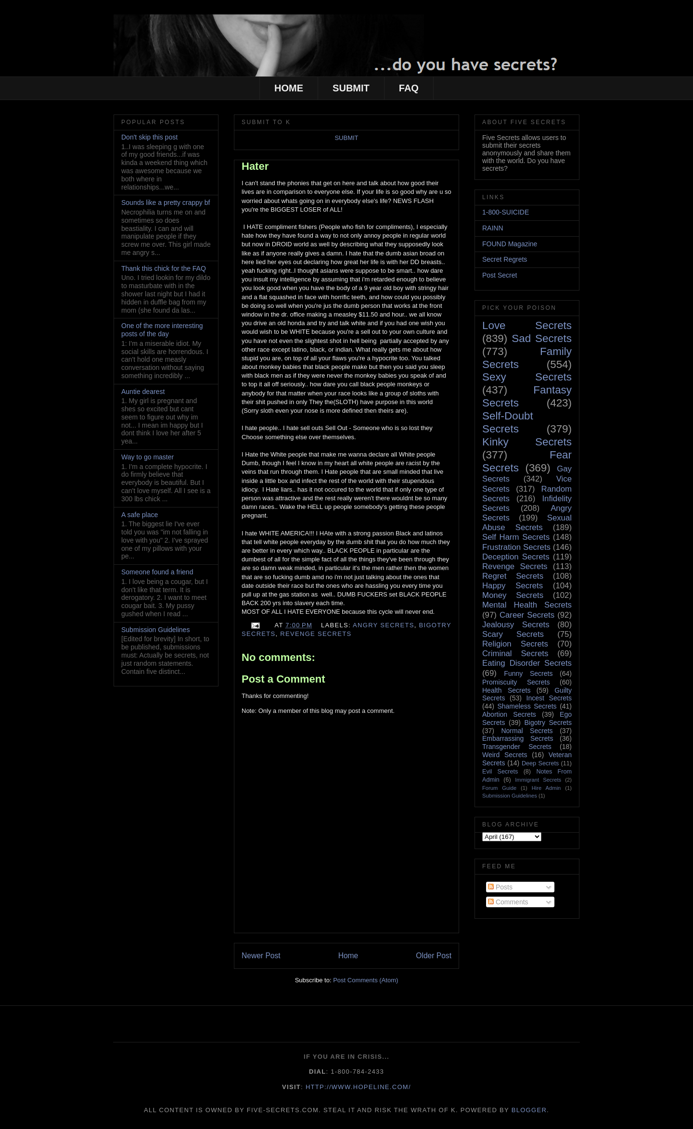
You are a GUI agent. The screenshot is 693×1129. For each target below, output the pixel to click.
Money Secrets (512, 595)
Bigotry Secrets (548, 722)
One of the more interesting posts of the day (162, 330)
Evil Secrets (500, 771)
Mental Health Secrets (527, 604)
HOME (288, 88)
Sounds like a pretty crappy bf (165, 202)
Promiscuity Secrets (516, 682)
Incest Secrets (549, 698)
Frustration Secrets (516, 547)
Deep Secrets (540, 763)
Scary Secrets (513, 634)
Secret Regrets (504, 259)
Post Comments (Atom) (365, 980)
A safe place (139, 515)
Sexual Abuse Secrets (527, 522)
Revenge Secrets (315, 633)
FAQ (409, 88)
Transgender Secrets (517, 746)
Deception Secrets (516, 556)
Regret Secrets (512, 576)
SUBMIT (351, 88)
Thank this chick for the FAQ (163, 268)
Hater (255, 166)
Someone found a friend (157, 572)
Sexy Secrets (527, 377)
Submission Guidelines (155, 630)
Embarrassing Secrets (517, 738)
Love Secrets (527, 325)
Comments (508, 902)
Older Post (433, 955)
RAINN (492, 228)
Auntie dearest (143, 391)
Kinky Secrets (527, 442)
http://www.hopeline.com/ (358, 1087)
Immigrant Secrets (538, 780)
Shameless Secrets (526, 706)
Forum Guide (499, 788)
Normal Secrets (526, 731)
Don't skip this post (149, 137)
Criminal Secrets (515, 653)
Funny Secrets (528, 673)
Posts (500, 887)
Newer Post (261, 955)
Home (348, 955)
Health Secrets (506, 690)
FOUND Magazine (509, 244)
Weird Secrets (504, 755)
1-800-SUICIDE (505, 212)
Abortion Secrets (509, 714)
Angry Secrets (383, 625)
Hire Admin (546, 788)
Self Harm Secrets (516, 537)
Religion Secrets (515, 643)
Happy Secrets (512, 585)
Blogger (529, 1110)
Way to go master (147, 457)
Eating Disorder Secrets (527, 663)
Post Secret (499, 275)
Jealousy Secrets (516, 624)
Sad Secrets (542, 338)
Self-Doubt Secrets (507, 422)
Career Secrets (527, 615)
